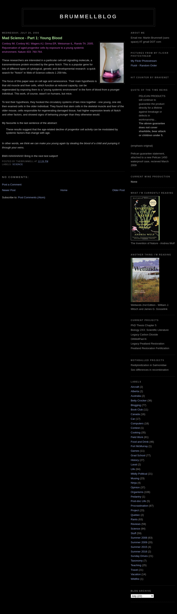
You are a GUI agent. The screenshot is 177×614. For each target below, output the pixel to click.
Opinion (135, 487)
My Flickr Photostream (144, 60)
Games (135, 450)
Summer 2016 (139, 551)
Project (135, 510)
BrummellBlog (88, 16)
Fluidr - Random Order (144, 65)
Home (64, 190)
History (135, 460)
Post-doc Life (138, 501)
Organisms (137, 492)
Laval (134, 464)
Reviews (136, 524)
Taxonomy (137, 560)
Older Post (118, 190)
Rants (134, 519)
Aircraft (135, 386)
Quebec (135, 514)
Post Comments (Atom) (31, 197)
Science (17, 164)
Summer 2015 (139, 546)
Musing (135, 478)
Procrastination (139, 505)
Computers (137, 423)
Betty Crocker (139, 400)
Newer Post (8, 190)
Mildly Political (139, 473)
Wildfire (135, 578)
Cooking (135, 432)
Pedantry (136, 496)
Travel (134, 569)
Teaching (136, 565)
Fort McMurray (139, 446)
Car (133, 418)
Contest (135, 427)
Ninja (134, 482)
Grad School (138, 455)
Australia (136, 395)
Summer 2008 (139, 537)
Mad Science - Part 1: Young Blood (32, 38)
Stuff (133, 533)
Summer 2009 (139, 542)
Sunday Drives (139, 555)
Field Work (137, 437)
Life (133, 469)
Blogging (136, 405)
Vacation (136, 574)
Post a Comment (12, 184)
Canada (135, 414)
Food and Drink (140, 441)
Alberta (135, 391)
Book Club (137, 409)
